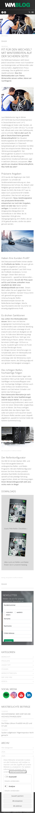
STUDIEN (4, 669)
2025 (3, 756)
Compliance (27, 812)
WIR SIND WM (6, 677)
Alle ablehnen (17, 806)
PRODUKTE (5, 661)
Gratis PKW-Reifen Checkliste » (15, 528)
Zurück (4, 41)
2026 (3, 752)
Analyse (12, 786)
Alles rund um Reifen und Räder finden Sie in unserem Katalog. (16, 563)
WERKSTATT (5, 657)
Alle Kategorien (7, 748)
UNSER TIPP (6, 665)
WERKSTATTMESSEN (9, 673)
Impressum (7, 812)
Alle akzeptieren (17, 801)
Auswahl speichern (17, 796)
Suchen (29, 12)
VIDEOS (4, 681)
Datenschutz (17, 812)
